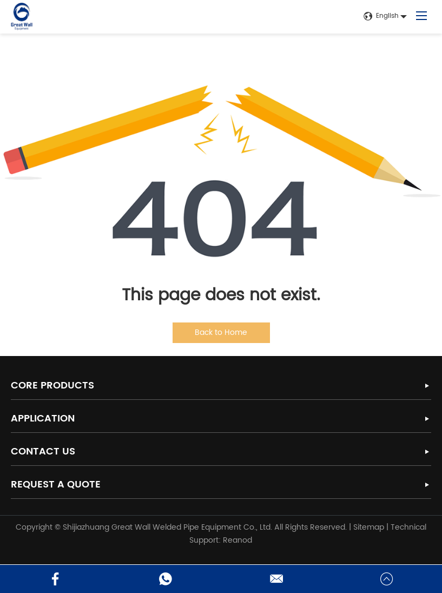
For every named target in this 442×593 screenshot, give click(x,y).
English (381, 16)
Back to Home (221, 332)
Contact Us (43, 451)
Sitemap (368, 527)
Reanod (237, 540)
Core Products (52, 385)
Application (43, 418)
